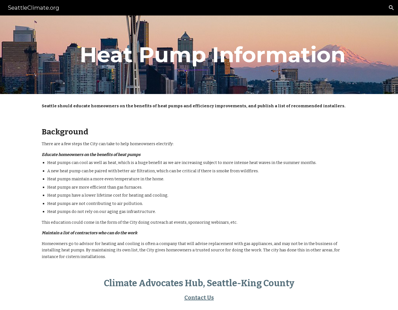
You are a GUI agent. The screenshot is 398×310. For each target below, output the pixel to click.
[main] (212, 55)
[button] (391, 7)
